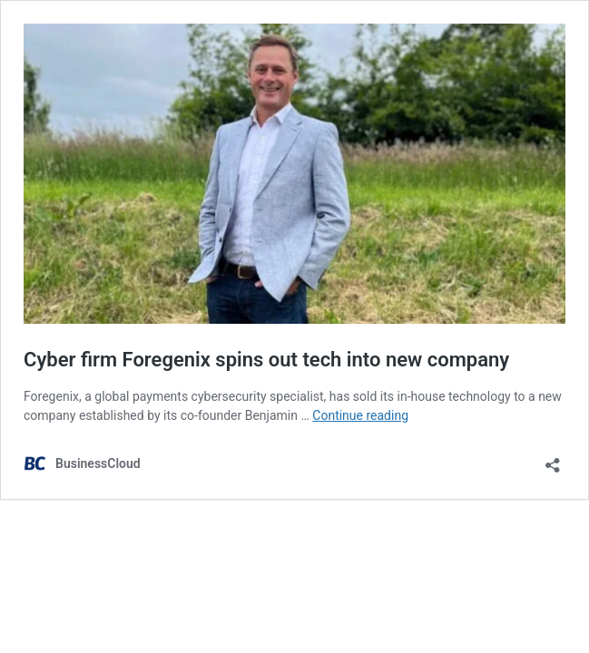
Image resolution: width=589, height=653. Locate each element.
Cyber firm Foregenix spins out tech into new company (266, 359)
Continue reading (360, 415)
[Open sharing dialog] (552, 459)
